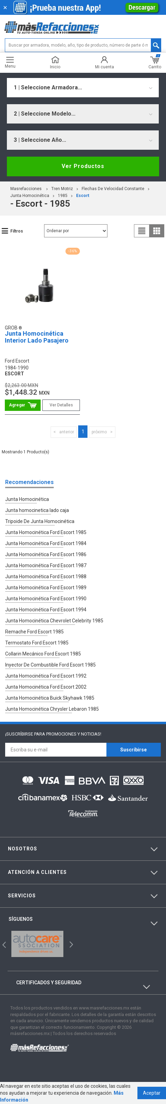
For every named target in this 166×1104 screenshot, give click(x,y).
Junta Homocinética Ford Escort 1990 (45, 598)
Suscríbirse (133, 749)
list (141, 231)
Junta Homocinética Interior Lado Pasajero (37, 337)
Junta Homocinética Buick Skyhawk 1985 (49, 698)
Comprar (23, 405)
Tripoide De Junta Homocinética (39, 521)
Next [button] (70, 944)
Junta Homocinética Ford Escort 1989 (45, 587)
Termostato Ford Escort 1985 (37, 642)
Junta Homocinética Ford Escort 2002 (45, 687)
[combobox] (83, 87)
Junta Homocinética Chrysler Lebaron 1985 (52, 709)
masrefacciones (26, 188)
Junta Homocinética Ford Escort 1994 (45, 609)
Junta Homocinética (29, 195)
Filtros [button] (16, 231)
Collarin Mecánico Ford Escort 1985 (43, 654)
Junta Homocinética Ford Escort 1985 (45, 532)
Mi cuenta (104, 62)
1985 (63, 195)
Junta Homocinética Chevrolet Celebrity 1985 (54, 620)
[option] (37, 944)
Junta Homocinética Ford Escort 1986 (45, 554)
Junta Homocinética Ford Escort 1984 (45, 543)
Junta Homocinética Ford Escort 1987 (45, 565)
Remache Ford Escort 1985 (34, 631)
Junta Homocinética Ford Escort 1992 (45, 676)
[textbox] (83, 45)
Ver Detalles (61, 405)
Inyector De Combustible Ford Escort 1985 (50, 665)
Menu (10, 62)
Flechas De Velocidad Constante (113, 188)
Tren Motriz (62, 188)
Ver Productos (83, 166)
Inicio (55, 62)
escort (82, 195)
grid (156, 231)
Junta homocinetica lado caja (37, 510)
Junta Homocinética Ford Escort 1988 (45, 576)
